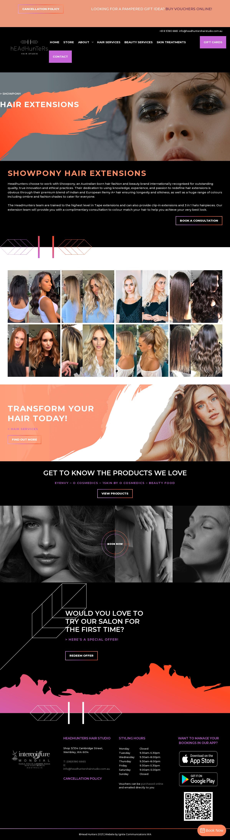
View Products (115, 493)
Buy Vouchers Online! (188, 9)
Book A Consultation (199, 220)
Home (54, 42)
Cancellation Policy (40, 9)
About (86, 42)
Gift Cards (213, 42)
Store (68, 42)
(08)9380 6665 (76, 761)
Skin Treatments (171, 42)
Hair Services (108, 42)
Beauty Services (138, 42)
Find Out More (24, 439)
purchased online (152, 783)
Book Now (115, 544)
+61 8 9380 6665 (169, 31)
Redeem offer (81, 655)
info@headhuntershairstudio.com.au (200, 31)
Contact (60, 56)
